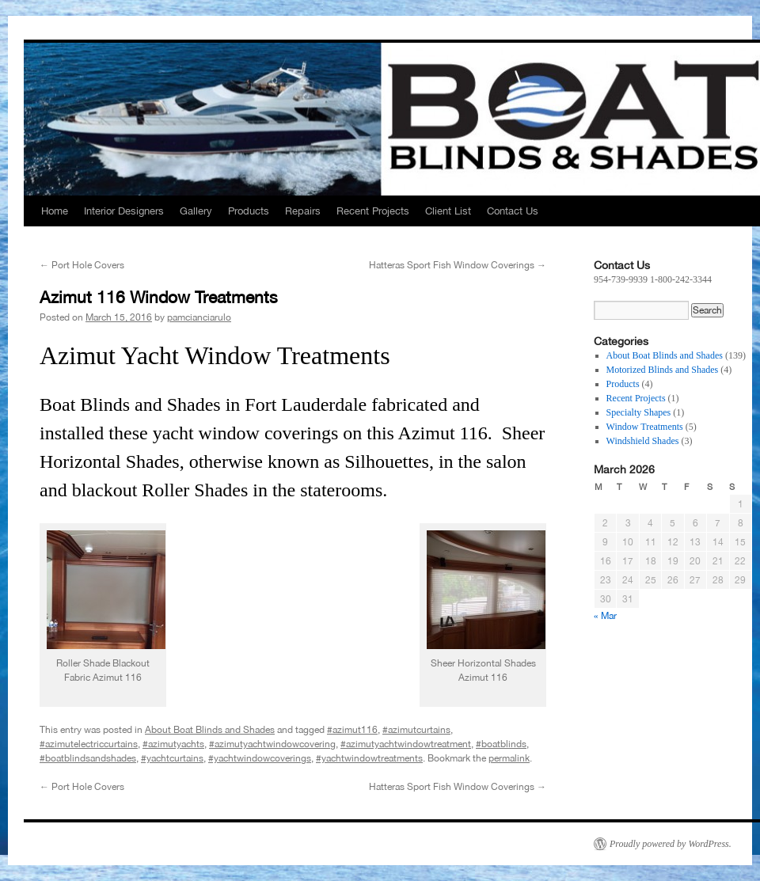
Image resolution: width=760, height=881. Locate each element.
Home (54, 211)
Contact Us (512, 211)
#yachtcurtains (172, 758)
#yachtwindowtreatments (369, 758)
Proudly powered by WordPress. (671, 843)
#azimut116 (352, 729)
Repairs (303, 211)
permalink (509, 758)
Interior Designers (124, 211)
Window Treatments (644, 426)
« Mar (605, 615)
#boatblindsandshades (88, 758)
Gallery (196, 211)
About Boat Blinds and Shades (210, 729)
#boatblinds (501, 744)
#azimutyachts (173, 744)
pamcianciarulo (199, 317)
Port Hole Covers (82, 265)
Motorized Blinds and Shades (662, 369)
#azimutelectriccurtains (89, 744)
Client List (448, 211)
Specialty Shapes (638, 412)
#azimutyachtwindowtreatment (405, 744)
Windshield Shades (642, 440)
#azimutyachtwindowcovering (272, 744)
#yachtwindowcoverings (259, 758)
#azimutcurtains (416, 729)
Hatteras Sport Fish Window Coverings (457, 265)
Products (248, 211)
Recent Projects (372, 211)
